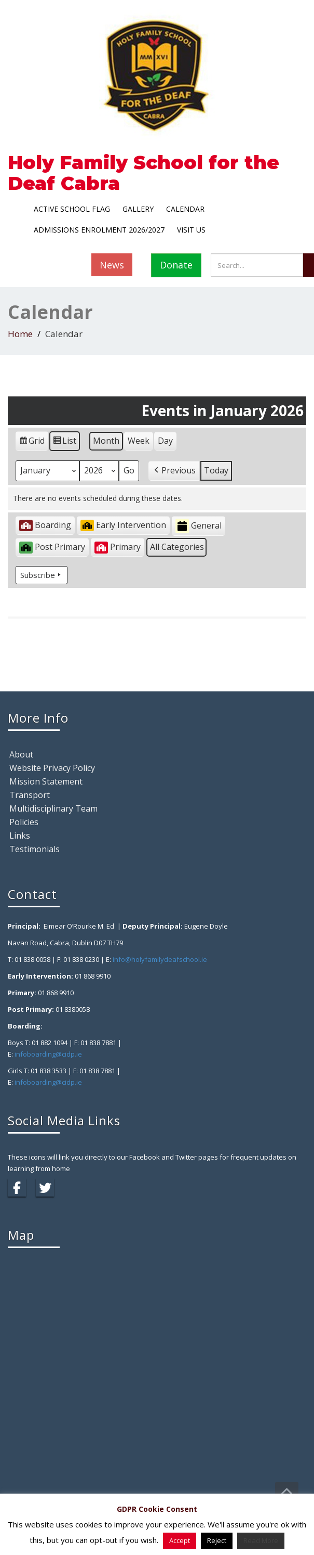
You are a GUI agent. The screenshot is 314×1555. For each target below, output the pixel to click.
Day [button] (165, 440)
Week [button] (138, 440)
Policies (23, 822)
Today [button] (216, 470)
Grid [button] (32, 442)
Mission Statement (46, 781)
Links (19, 835)
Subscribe (41, 575)
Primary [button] (117, 547)
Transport (29, 795)
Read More (260, 1540)
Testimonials (34, 849)
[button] (173, 471)
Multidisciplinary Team (53, 808)
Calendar (185, 209)
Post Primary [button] (52, 547)
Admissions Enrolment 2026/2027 (99, 230)
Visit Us (191, 230)
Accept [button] (179, 1540)
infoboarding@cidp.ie (48, 1054)
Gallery (138, 209)
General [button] (198, 526)
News (112, 265)
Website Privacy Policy (52, 768)
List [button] (64, 442)
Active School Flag (72, 209)
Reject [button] (216, 1540)
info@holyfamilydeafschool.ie (160, 959)
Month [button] (106, 440)
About (21, 754)
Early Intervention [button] (123, 525)
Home (20, 334)
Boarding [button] (45, 525)
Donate (176, 265)
